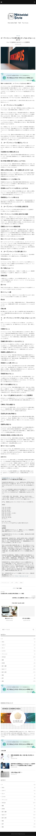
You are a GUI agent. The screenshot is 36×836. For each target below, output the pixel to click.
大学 (12, 582)
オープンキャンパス (5, 582)
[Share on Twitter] (17, 588)
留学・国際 (18, 666)
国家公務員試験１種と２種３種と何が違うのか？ (22, 755)
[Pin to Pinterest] (19, 588)
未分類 (18, 663)
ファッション (18, 654)
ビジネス (18, 651)
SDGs (18, 642)
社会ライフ (18, 669)
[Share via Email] (20, 588)
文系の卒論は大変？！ (16, 772)
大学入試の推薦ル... (26, 618)
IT (18, 638)
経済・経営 (18, 672)
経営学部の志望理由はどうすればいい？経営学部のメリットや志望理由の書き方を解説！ (23, 764)
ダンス (18, 648)
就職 (18, 660)
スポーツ (18, 645)
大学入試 (18, 35)
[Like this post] (14, 588)
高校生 (21, 582)
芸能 (18, 675)
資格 (18, 681)
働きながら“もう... (9, 618)
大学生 (16, 582)
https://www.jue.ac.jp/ (21, 576)
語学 (18, 678)
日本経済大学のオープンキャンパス (10, 478)
